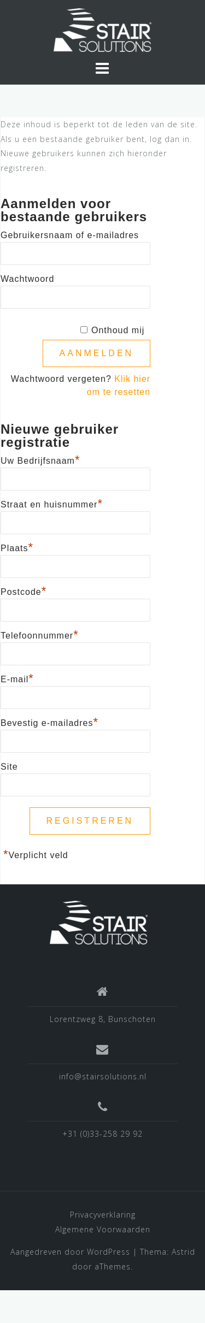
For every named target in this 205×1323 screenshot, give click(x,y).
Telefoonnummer (40, 634)
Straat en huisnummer (52, 503)
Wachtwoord (27, 279)
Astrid (183, 1252)
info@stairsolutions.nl (103, 1076)
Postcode (23, 590)
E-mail (17, 678)
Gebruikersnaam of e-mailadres (70, 235)
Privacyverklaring (103, 1214)
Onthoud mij (117, 330)
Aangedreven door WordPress (70, 1252)
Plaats (17, 547)
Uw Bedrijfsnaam (40, 459)
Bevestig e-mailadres (49, 722)
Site (9, 766)
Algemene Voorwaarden (102, 1229)
